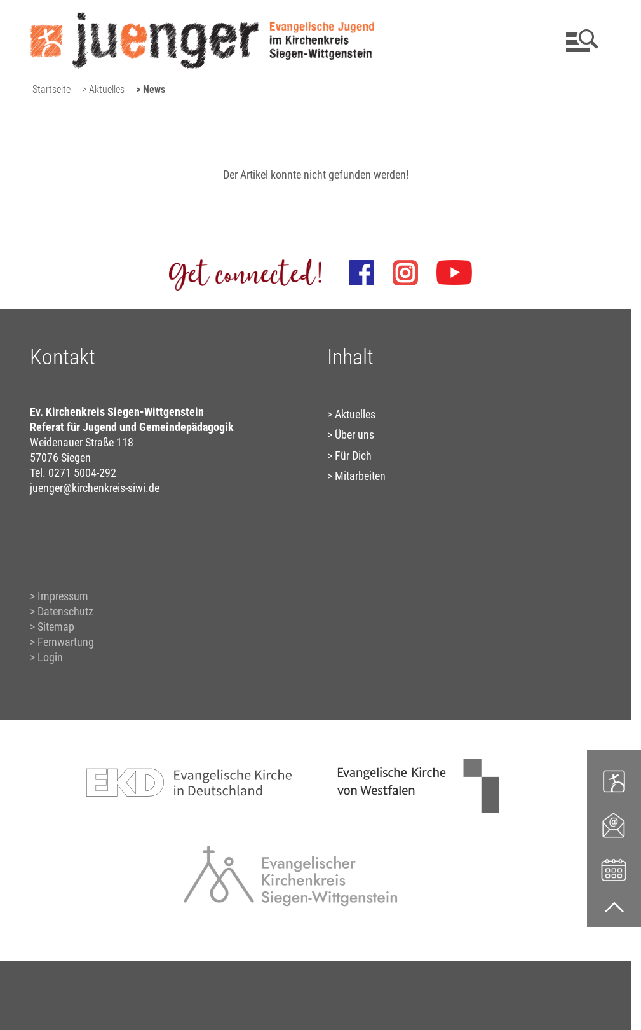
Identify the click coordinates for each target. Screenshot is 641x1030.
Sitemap (55, 626)
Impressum (62, 596)
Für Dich (353, 455)
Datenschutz (65, 611)
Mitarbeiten (360, 476)
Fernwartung (65, 642)
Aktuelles (355, 414)
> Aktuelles (103, 89)
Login (50, 657)
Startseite (51, 89)
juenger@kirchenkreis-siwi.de (94, 488)
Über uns (354, 434)
